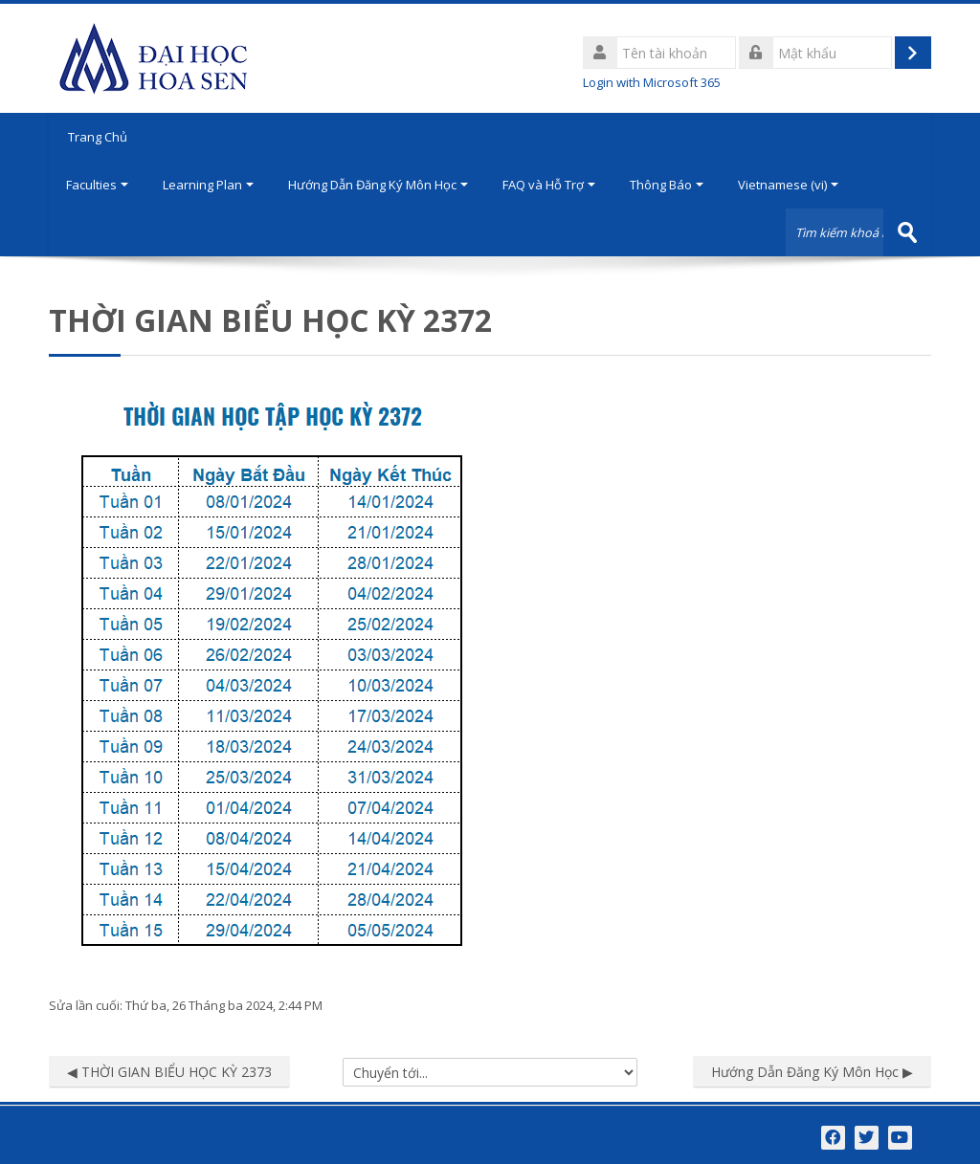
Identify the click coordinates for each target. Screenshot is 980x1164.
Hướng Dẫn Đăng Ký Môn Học (378, 184)
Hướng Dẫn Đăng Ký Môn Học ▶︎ (812, 1072)
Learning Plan (208, 184)
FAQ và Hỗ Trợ (548, 184)
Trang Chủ (97, 136)
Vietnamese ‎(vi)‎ (788, 184)
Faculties (97, 184)
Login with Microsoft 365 (652, 82)
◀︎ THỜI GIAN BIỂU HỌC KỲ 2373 (169, 1072)
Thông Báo (666, 184)
